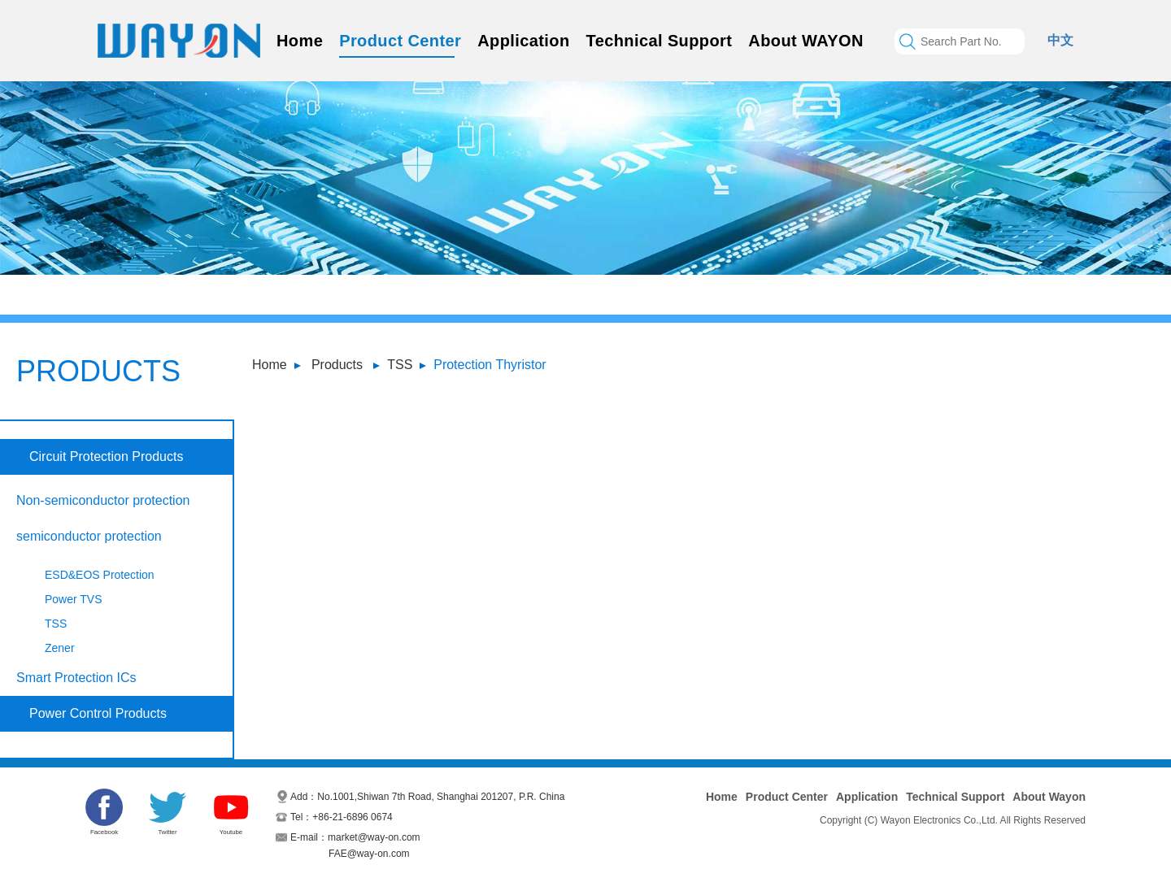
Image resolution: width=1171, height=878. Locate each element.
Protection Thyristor (489, 365)
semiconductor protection (89, 536)
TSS (399, 365)
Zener (60, 647)
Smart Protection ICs (76, 678)
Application (523, 41)
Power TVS (73, 599)
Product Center (400, 41)
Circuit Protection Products (106, 456)
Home (299, 41)
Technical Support (659, 41)
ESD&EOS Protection (100, 574)
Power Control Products (98, 713)
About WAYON (805, 41)
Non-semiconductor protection (102, 500)
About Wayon (1049, 796)
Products (337, 365)
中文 (1060, 40)
